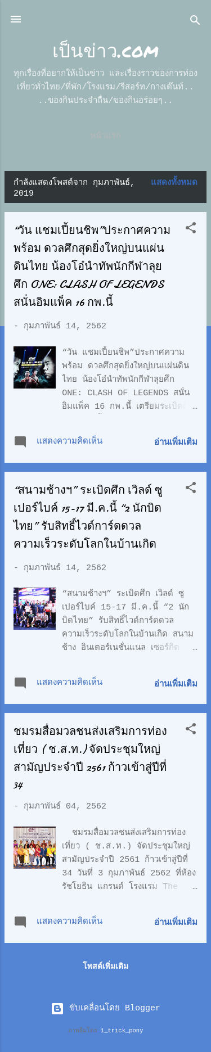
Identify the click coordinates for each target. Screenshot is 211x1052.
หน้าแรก (105, 136)
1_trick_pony (122, 1030)
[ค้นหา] (195, 23)
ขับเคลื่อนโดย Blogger (105, 1008)
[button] (190, 230)
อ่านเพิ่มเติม (175, 443)
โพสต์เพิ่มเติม (105, 966)
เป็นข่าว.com (105, 50)
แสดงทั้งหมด (174, 183)
